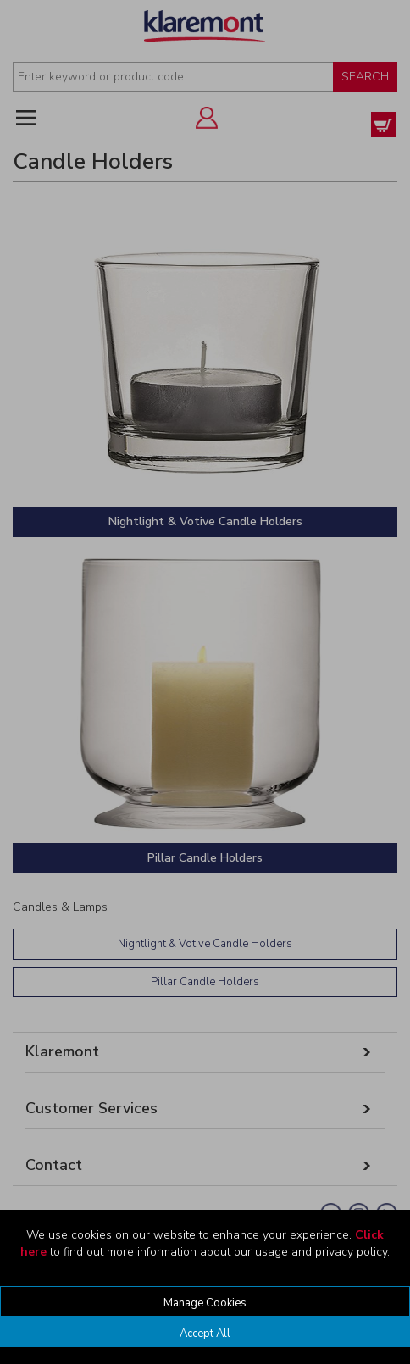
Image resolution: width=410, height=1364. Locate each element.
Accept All (205, 1333)
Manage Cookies (205, 1303)
